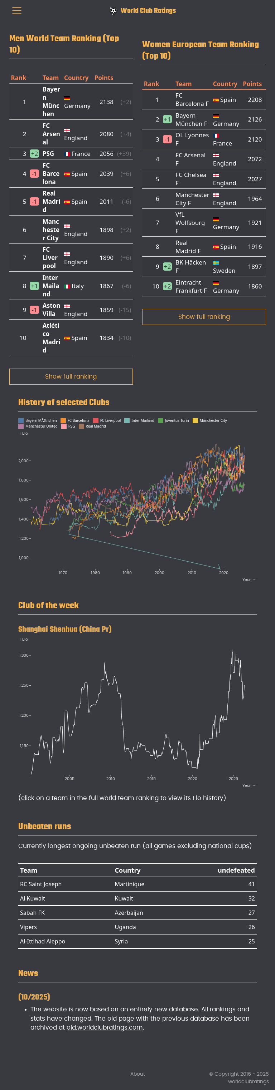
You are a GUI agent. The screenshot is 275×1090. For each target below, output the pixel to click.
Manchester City (51, 229)
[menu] (17, 11)
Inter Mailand (51, 285)
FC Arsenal (51, 134)
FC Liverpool (50, 257)
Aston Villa (51, 309)
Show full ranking (71, 377)
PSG (48, 153)
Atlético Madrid (52, 337)
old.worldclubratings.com (105, 1028)
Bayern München (51, 101)
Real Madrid (52, 201)
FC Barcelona (51, 173)
